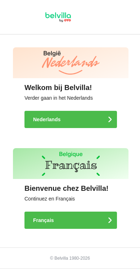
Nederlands (47, 119)
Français (44, 220)
